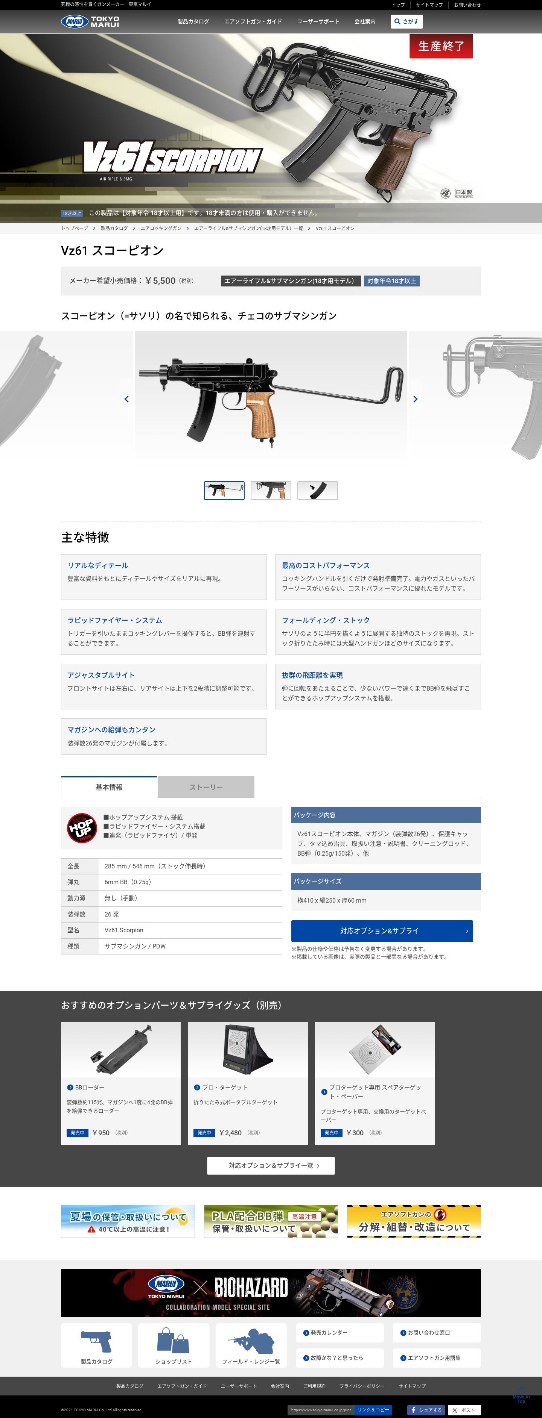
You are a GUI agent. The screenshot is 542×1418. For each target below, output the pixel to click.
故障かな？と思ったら (337, 1351)
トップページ (74, 228)
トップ (398, 5)
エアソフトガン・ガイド (253, 21)
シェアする (430, 1404)
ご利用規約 (314, 1380)
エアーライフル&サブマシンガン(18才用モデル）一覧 (248, 228)
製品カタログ (193, 21)
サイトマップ (429, 5)
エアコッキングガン (161, 228)
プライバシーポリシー (362, 1380)
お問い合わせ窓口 (429, 1326)
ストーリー (206, 787)
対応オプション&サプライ (383, 931)
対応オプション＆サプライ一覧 (271, 1159)
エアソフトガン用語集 (434, 1351)
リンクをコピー (373, 1403)
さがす (411, 21)
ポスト (468, 1404)
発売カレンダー (329, 1326)
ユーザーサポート (318, 21)
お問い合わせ (467, 5)
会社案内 (365, 21)
